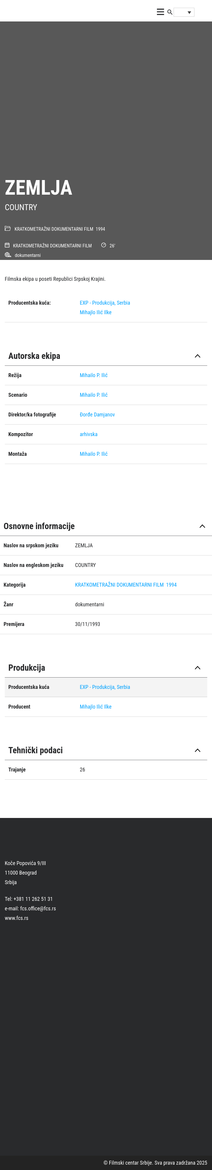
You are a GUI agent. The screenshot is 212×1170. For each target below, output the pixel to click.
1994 (100, 229)
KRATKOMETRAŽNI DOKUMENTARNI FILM (54, 229)
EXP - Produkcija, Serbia (105, 303)
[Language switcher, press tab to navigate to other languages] (184, 12)
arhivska (89, 434)
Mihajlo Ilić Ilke (96, 312)
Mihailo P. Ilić (94, 375)
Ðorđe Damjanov (97, 414)
